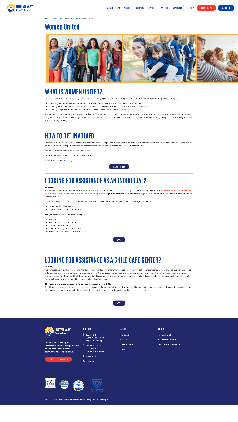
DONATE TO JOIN (119, 166)
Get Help (190, 7)
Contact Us (90, 361)
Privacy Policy (126, 344)
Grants (151, 7)
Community (163, 7)
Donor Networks (37, 11)
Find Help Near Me (58, 359)
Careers (123, 339)
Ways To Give (177, 7)
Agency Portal (164, 335)
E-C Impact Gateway (167, 339)
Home (13, 11)
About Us (127, 7)
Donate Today (206, 7)
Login (123, 349)
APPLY (119, 239)
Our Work (140, 7)
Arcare (87, 273)
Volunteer (226, 7)
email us (55, 196)
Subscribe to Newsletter (169, 344)
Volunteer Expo (113, 7)
